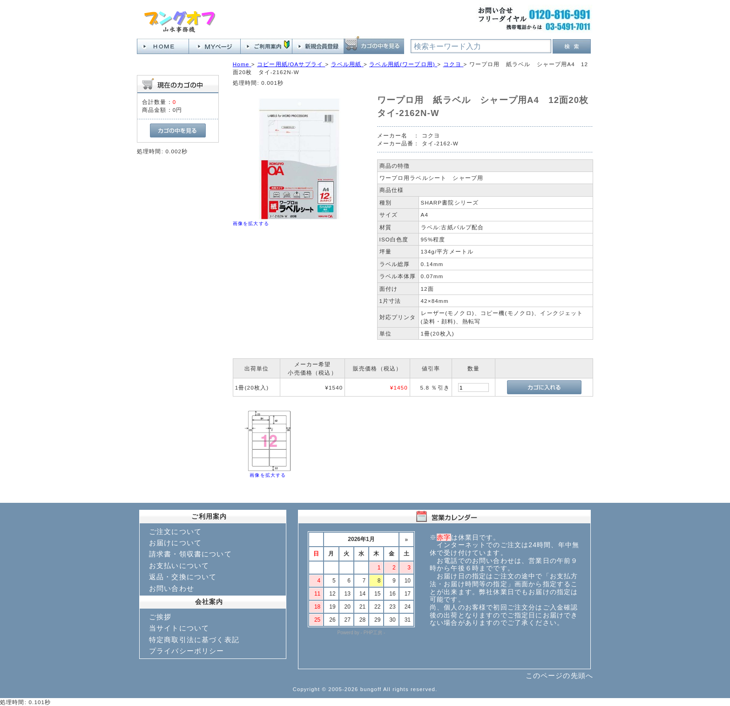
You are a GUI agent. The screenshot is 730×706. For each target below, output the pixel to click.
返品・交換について (182, 577)
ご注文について (175, 531)
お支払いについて (179, 565)
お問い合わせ (171, 588)
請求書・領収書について (190, 554)
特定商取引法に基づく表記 (194, 640)
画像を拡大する (251, 223)
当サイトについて (179, 628)
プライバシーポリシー (186, 651)
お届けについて (175, 543)
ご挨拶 (160, 617)
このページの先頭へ (559, 675)
